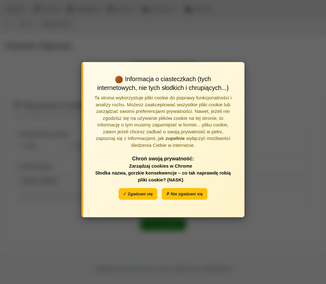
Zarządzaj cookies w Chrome (160, 166)
